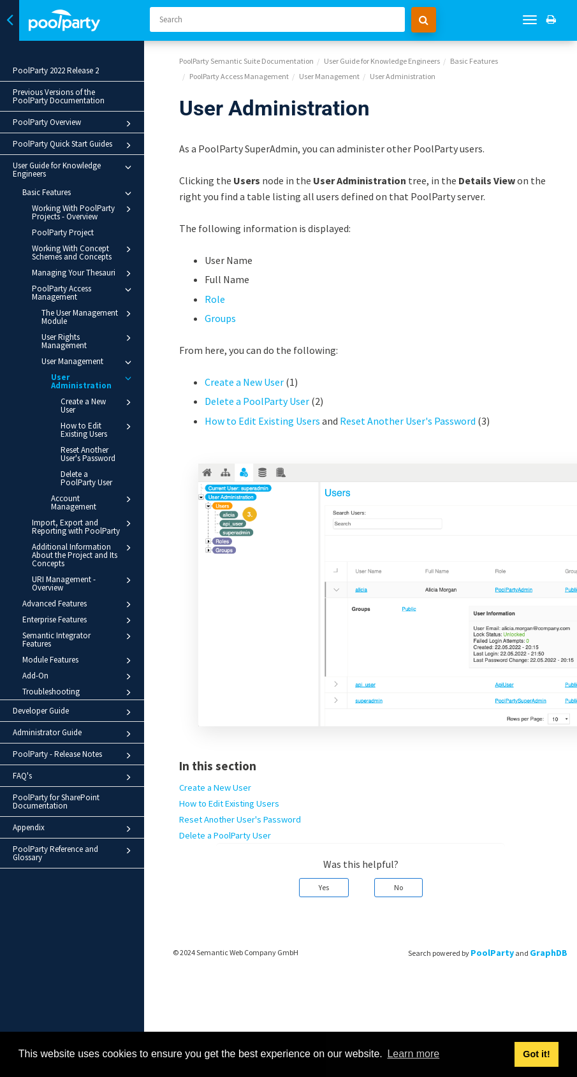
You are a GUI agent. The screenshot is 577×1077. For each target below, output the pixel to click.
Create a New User (98, 405)
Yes (324, 887)
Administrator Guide (74, 734)
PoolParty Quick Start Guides (74, 145)
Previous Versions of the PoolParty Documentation (59, 96)
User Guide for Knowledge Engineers (74, 169)
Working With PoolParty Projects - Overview (83, 212)
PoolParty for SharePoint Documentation (56, 801)
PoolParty (492, 952)
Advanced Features (78, 604)
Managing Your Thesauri (83, 274)
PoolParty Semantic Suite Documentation (246, 61)
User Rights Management (88, 341)
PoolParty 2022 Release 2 (56, 70)
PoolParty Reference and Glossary (74, 853)
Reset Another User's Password (88, 454)
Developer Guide (74, 712)
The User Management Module (88, 316)
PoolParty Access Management (83, 292)
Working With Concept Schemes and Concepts (83, 252)
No (398, 887)
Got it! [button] (536, 1054)
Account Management (93, 502)
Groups (220, 318)
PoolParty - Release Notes (74, 756)
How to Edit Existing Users (98, 429)
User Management (88, 362)
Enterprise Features (78, 620)
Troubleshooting (78, 692)
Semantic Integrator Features (78, 639)
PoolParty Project (63, 232)
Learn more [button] (413, 1053)
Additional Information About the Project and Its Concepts (83, 555)
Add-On (78, 677)
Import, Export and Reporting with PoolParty (83, 526)
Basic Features (78, 193)
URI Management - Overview (83, 583)
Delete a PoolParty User (86, 478)
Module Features (78, 661)
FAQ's (74, 777)
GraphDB (548, 952)
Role (215, 299)
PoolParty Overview (74, 124)
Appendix (74, 829)
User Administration (93, 381)
